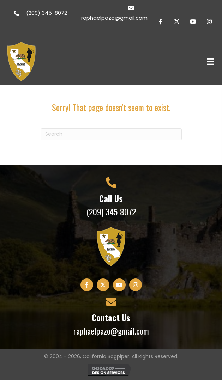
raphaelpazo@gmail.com (111, 330)
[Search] (111, 134)
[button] (160, 21)
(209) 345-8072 (111, 211)
